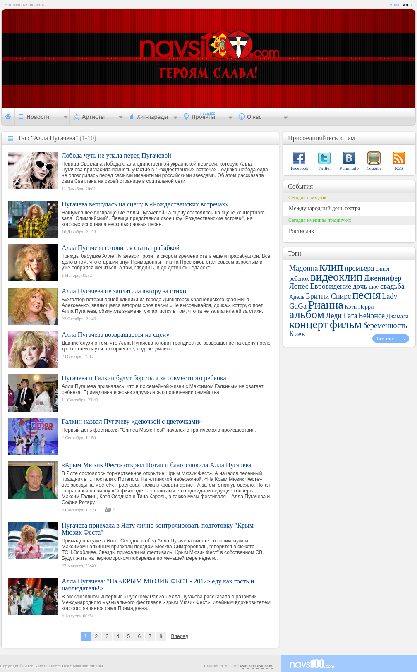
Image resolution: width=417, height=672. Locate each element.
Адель (296, 297)
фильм (346, 324)
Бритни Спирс (328, 296)
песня (366, 294)
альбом (306, 314)
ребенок (299, 279)
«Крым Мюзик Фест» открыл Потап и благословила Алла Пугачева (157, 464)
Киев (297, 334)
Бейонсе (372, 316)
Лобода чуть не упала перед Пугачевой (116, 155)
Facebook (300, 168)
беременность (385, 326)
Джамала (397, 316)
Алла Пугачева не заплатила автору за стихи (124, 291)
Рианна (325, 304)
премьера (359, 268)
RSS (399, 168)
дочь (360, 286)
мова (394, 4)
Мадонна (303, 268)
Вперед (179, 636)
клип (331, 266)
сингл (382, 269)
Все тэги (385, 338)
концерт (308, 324)
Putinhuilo (349, 168)
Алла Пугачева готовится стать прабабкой (121, 247)
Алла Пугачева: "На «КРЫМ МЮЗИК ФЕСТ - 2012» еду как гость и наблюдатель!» (158, 585)
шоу (374, 287)
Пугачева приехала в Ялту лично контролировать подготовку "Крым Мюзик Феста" (158, 529)
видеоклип (336, 276)
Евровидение (330, 286)
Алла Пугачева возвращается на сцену (115, 334)
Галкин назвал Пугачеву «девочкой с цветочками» (132, 421)
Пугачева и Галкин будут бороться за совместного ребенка (144, 378)
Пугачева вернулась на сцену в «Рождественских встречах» (145, 204)
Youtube (374, 168)
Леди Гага (341, 316)
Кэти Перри (359, 307)
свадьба (392, 286)
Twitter (324, 168)
